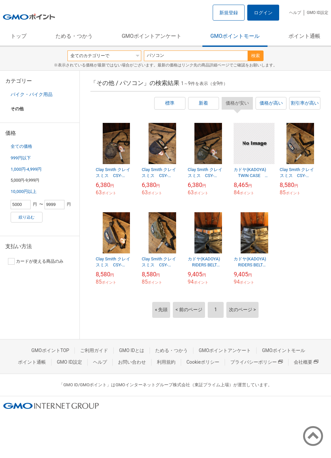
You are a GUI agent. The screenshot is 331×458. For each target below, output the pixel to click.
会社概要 (306, 362)
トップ (19, 36)
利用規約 (166, 362)
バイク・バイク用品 (32, 94)
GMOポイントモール (235, 36)
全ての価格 (21, 146)
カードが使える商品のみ (35, 261)
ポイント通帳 (304, 36)
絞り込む (27, 217)
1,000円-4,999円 (26, 169)
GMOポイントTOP (50, 350)
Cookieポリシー (202, 362)
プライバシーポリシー (256, 362)
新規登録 (228, 12)
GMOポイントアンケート (151, 36)
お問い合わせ (132, 362)
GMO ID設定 (317, 12)
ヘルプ (295, 12)
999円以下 (21, 157)
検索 (255, 55)
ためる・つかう (74, 36)
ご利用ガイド (94, 350)
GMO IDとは (131, 350)
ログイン (263, 12)
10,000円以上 (24, 191)
